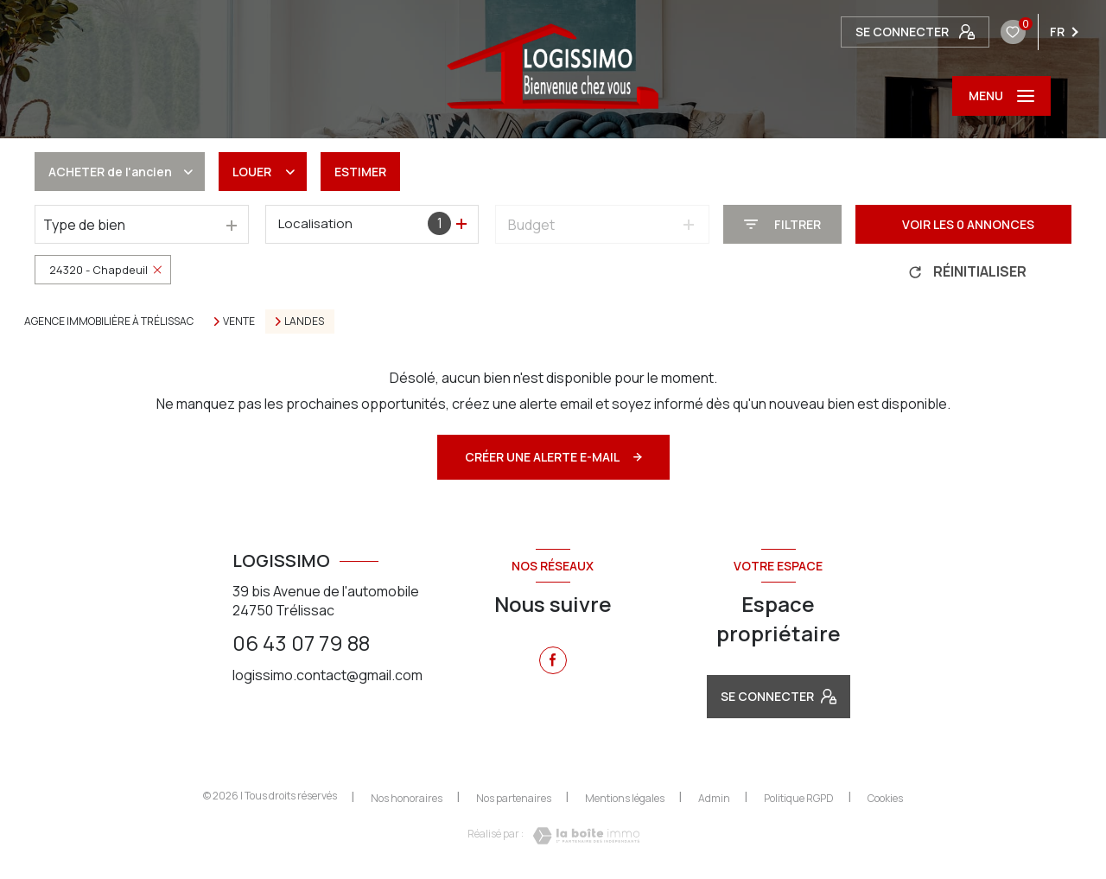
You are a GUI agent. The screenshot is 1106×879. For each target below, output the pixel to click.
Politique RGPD (799, 798)
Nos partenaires (513, 798)
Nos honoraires (406, 798)
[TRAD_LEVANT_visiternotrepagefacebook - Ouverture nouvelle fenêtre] (553, 660)
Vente (239, 321)
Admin (714, 798)
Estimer (360, 171)
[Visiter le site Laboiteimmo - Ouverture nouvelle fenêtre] (581, 835)
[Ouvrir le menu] (1001, 96)
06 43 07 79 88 (301, 642)
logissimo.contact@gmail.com (327, 675)
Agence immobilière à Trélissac (109, 321)
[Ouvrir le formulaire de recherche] (782, 224)
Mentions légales (624, 798)
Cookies (885, 799)
